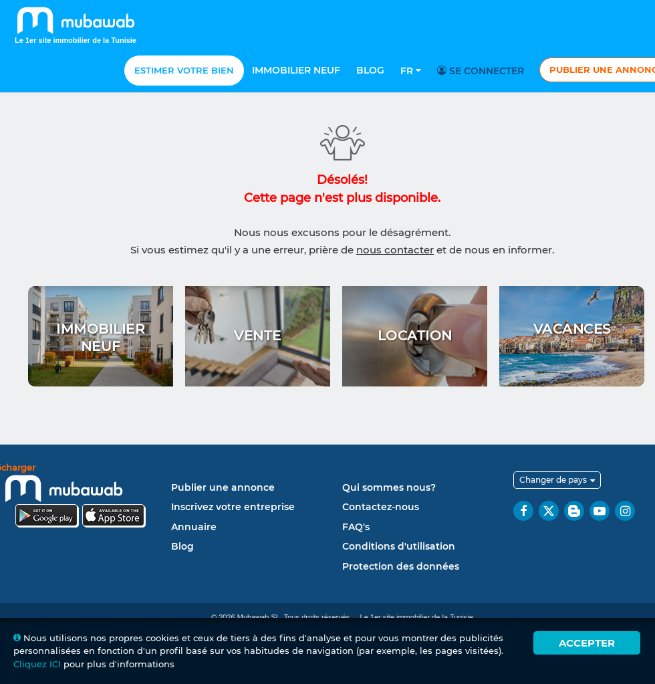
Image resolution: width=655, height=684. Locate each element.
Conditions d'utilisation (398, 546)
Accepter (587, 643)
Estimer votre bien (184, 70)
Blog (370, 70)
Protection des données (400, 566)
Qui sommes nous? (389, 487)
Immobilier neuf (296, 70)
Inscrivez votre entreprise (233, 507)
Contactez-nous (380, 507)
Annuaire (194, 527)
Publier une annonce (223, 487)
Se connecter (482, 71)
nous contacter (395, 249)
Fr (410, 71)
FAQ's (356, 527)
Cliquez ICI (37, 664)
